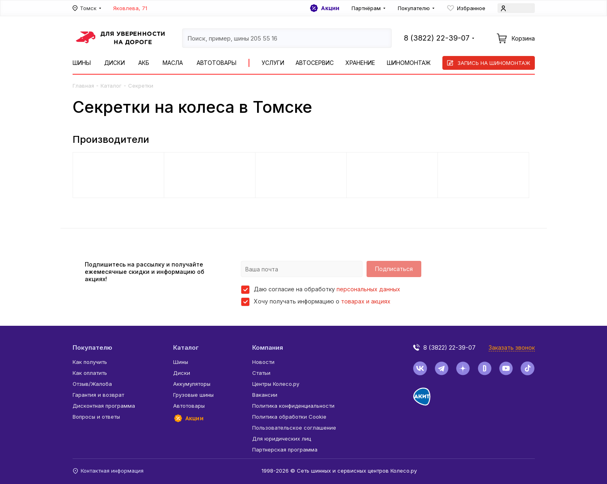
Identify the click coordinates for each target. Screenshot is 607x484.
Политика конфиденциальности (293, 405)
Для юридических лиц (281, 438)
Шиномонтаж (409, 62)
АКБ (143, 62)
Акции (324, 8)
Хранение (360, 62)
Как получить (90, 362)
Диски (114, 62)
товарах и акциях (365, 301)
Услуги (273, 62)
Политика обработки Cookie (289, 416)
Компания (267, 347)
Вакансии (264, 395)
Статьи (261, 373)
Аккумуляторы (191, 384)
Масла (173, 62)
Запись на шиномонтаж (488, 63)
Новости (263, 362)
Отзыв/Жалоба (92, 384)
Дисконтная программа (104, 405)
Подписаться (394, 268)
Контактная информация (108, 470)
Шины (82, 62)
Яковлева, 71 (130, 8)
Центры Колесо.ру (275, 384)
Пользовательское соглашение (294, 427)
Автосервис (315, 62)
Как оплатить (90, 373)
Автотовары (216, 62)
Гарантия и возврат (98, 395)
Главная (83, 85)
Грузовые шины (193, 395)
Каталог (111, 85)
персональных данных (368, 289)
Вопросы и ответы (96, 416)
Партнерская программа (284, 449)
